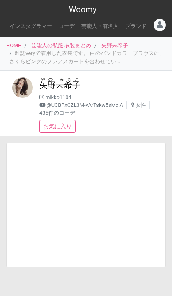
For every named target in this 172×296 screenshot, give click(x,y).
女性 (140, 105)
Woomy (82, 9)
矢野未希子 (114, 45)
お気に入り (57, 126)
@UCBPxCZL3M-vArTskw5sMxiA (84, 105)
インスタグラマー (30, 26)
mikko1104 (58, 97)
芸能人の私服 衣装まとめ (61, 45)
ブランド (136, 26)
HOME (13, 45)
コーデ (67, 26)
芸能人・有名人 (100, 26)
